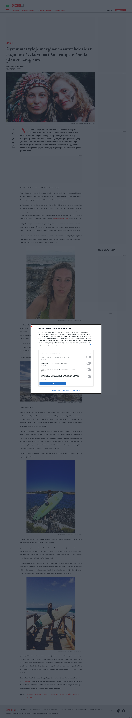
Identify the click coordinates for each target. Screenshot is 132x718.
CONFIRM (53, 383)
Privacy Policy (76, 390)
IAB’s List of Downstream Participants (83, 344)
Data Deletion (56, 390)
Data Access (66, 390)
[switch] (88, 357)
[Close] (97, 328)
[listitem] (66, 353)
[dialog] (66, 359)
